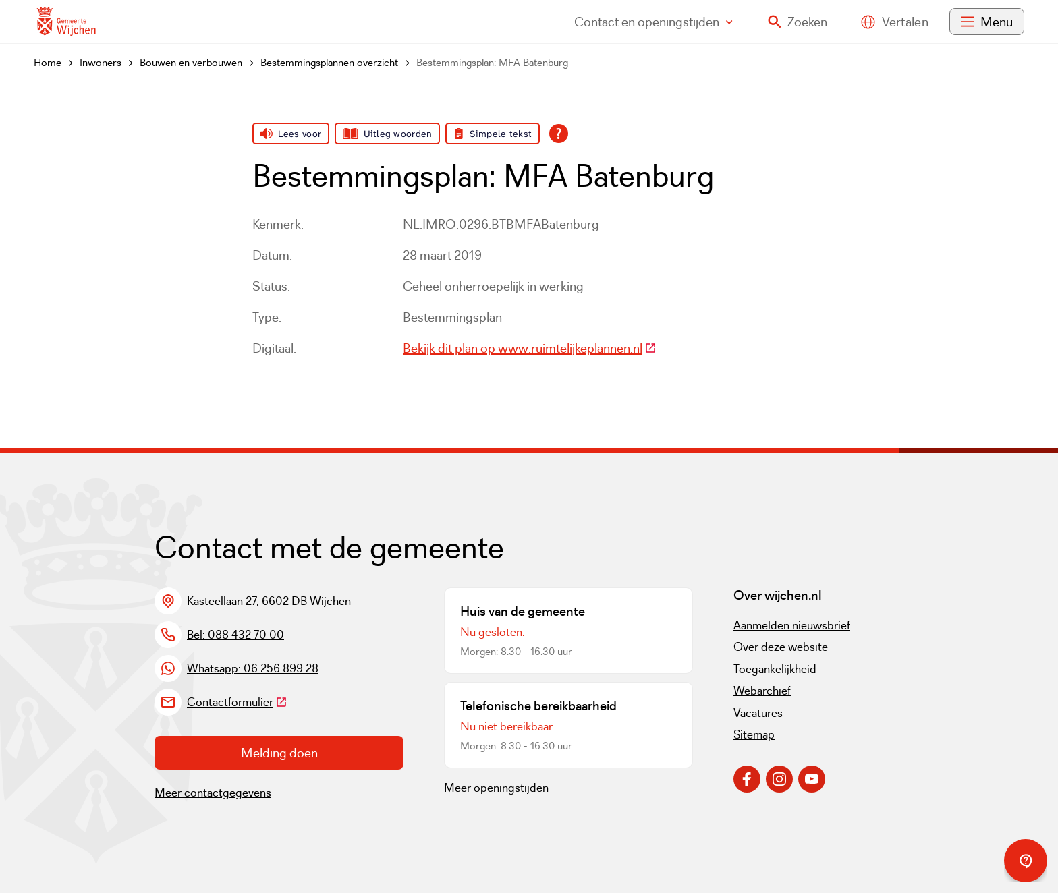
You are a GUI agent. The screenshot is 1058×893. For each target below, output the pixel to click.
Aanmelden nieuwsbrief (791, 625)
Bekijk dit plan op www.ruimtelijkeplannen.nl (530, 348)
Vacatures (758, 712)
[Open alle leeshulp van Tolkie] (558, 133)
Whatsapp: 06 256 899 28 (252, 668)
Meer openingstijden (496, 787)
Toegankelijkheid (774, 669)
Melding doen (279, 753)
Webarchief (762, 690)
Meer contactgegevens (213, 792)
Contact (653, 21)
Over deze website (780, 646)
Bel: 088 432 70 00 (235, 634)
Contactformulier (237, 702)
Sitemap (754, 734)
